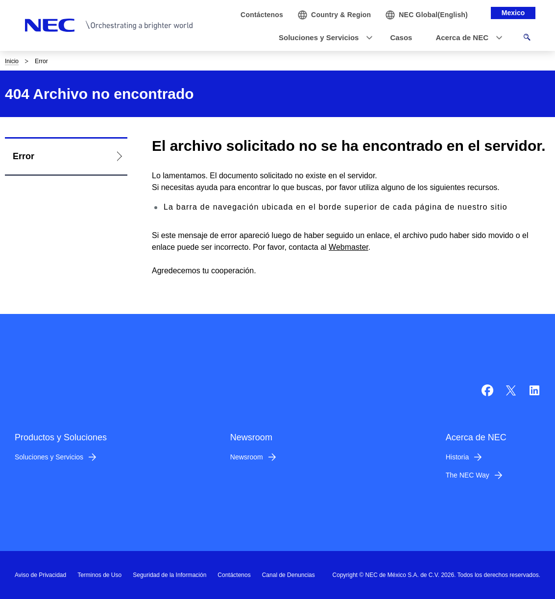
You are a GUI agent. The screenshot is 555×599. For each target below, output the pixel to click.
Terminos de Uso (99, 575)
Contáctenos (233, 575)
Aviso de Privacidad (40, 575)
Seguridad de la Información (169, 575)
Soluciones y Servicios (49, 457)
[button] (322, 38)
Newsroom (246, 457)
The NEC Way (467, 475)
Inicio (12, 61)
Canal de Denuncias (288, 575)
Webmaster (348, 247)
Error (23, 156)
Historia (457, 457)
